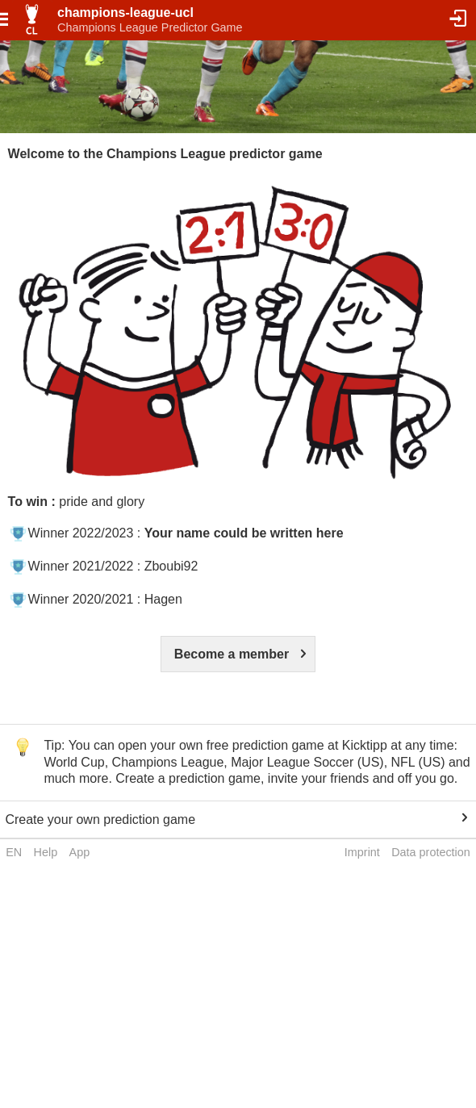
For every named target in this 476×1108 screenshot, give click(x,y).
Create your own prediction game (100, 819)
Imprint (362, 852)
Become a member (231, 654)
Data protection (430, 852)
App (79, 852)
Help (46, 852)
